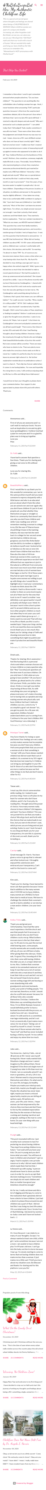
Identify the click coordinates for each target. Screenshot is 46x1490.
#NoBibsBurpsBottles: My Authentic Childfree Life (18, 9)
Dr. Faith (13, 453)
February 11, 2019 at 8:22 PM (22, 725)
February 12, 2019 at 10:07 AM (23, 872)
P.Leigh (13, 1135)
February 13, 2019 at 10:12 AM (23, 1127)
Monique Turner (17, 732)
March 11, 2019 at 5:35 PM (21, 1221)
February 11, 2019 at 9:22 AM (22, 446)
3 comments (16, 1469)
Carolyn (13, 850)
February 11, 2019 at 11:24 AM (23, 478)
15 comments (17, 1398)
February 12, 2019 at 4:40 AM (22, 778)
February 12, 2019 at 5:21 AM (22, 843)
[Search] (35, 4)
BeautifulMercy (17, 485)
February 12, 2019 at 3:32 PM (22, 1041)
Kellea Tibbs (15, 920)
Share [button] (37, 401)
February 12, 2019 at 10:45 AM (23, 912)
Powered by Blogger (23, 1483)
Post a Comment (10, 1278)
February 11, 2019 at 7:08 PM (22, 647)
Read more (38, 1358)
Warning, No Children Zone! (18, 1372)
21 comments (17, 1358)
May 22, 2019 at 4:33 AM (21, 1272)
